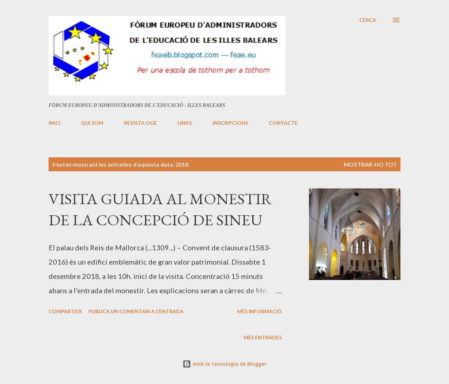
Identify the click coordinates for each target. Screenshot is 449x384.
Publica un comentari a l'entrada (136, 311)
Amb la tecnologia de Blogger (224, 363)
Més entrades (263, 337)
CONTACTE (283, 123)
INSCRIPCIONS (230, 123)
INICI (54, 123)
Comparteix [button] (65, 311)
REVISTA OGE (140, 123)
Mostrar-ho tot (370, 164)
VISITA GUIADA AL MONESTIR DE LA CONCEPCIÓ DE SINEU (160, 209)
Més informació (259, 311)
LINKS (185, 123)
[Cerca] (367, 20)
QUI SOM (92, 123)
